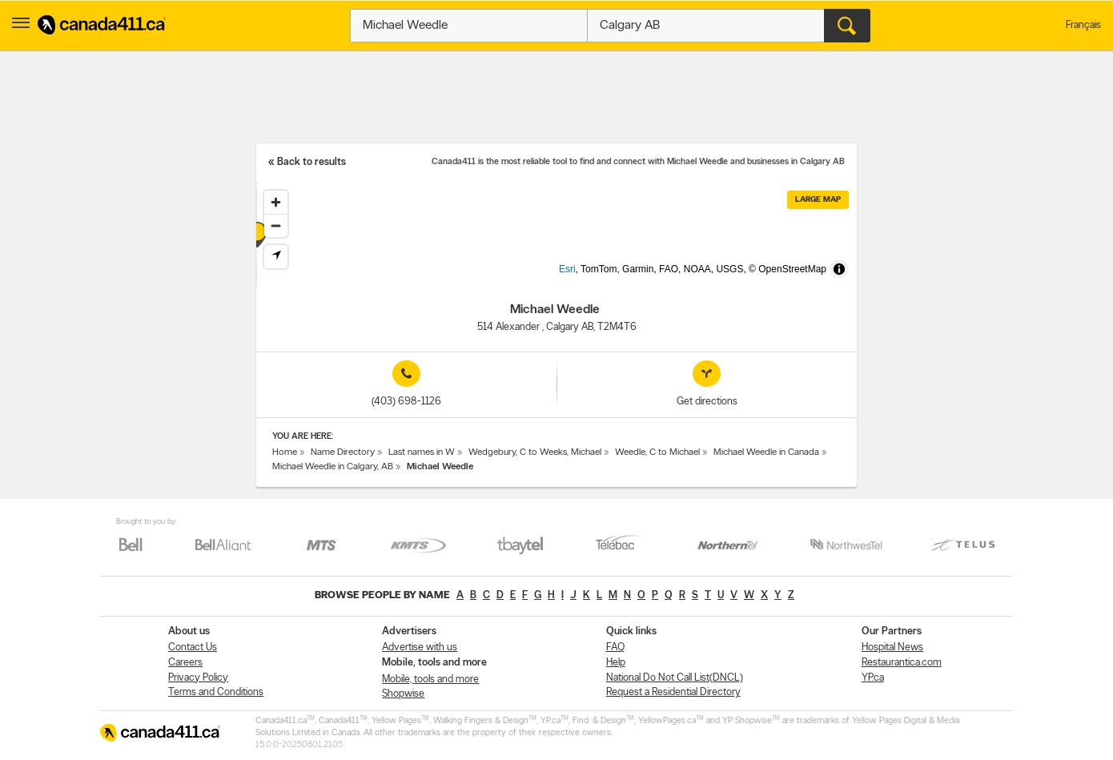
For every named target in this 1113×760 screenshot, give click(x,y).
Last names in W (421, 452)
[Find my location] (275, 256)
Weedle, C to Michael (657, 452)
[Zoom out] (275, 225)
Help (615, 662)
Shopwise (403, 694)
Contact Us (192, 647)
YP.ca (873, 678)
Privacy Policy (198, 678)
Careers (185, 662)
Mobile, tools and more (430, 679)
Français (1083, 25)
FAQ (615, 647)
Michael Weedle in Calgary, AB (332, 467)
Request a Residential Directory (673, 692)
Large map (818, 199)
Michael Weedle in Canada (766, 452)
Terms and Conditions (215, 692)
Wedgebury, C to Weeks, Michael (534, 452)
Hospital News (892, 647)
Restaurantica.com (902, 662)
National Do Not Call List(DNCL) (674, 678)
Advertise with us (419, 647)
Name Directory (343, 452)
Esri (593, 278)
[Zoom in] (275, 202)
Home (284, 452)
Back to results (311, 162)
